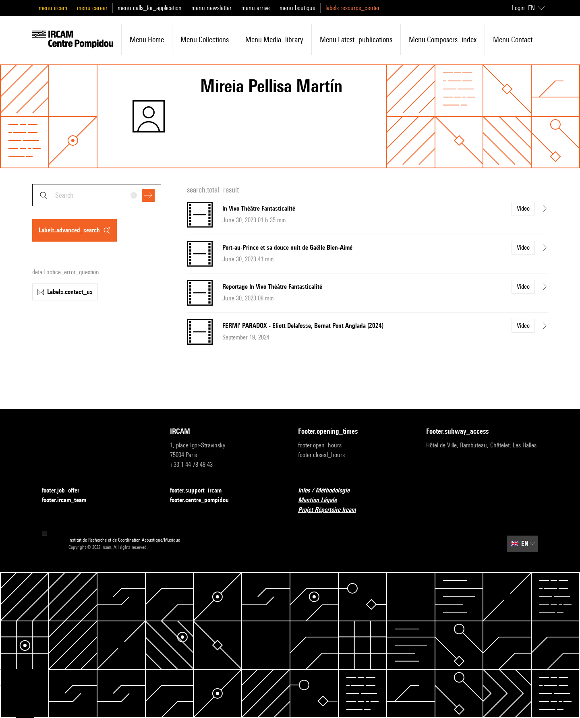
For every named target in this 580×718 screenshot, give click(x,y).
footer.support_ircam (200, 490)
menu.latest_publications (356, 39)
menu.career (92, 8)
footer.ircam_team (69, 500)
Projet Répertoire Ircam (331, 510)
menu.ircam (53, 8)
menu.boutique (297, 8)
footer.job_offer (65, 490)
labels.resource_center (352, 8)
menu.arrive (255, 8)
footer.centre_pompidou (204, 500)
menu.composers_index (442, 39)
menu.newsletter (211, 8)
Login (518, 8)
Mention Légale (322, 500)
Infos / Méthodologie (328, 490)
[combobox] (96, 195)
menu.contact (512, 39)
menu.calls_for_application (150, 8)
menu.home (147, 39)
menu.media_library (274, 39)
